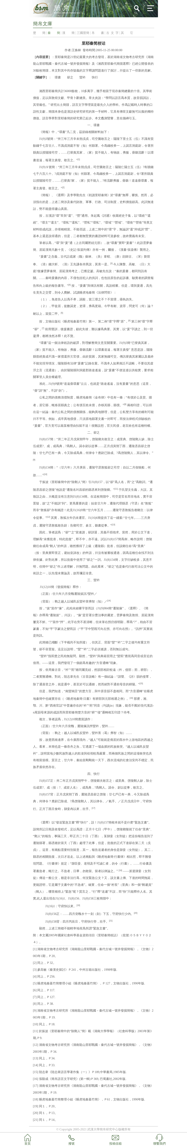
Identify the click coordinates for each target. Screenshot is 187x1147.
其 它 (127, 33)
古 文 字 (112, 33)
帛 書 (98, 33)
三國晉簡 (83, 33)
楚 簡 (39, 33)
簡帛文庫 (42, 23)
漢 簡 (68, 33)
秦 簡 (54, 33)
